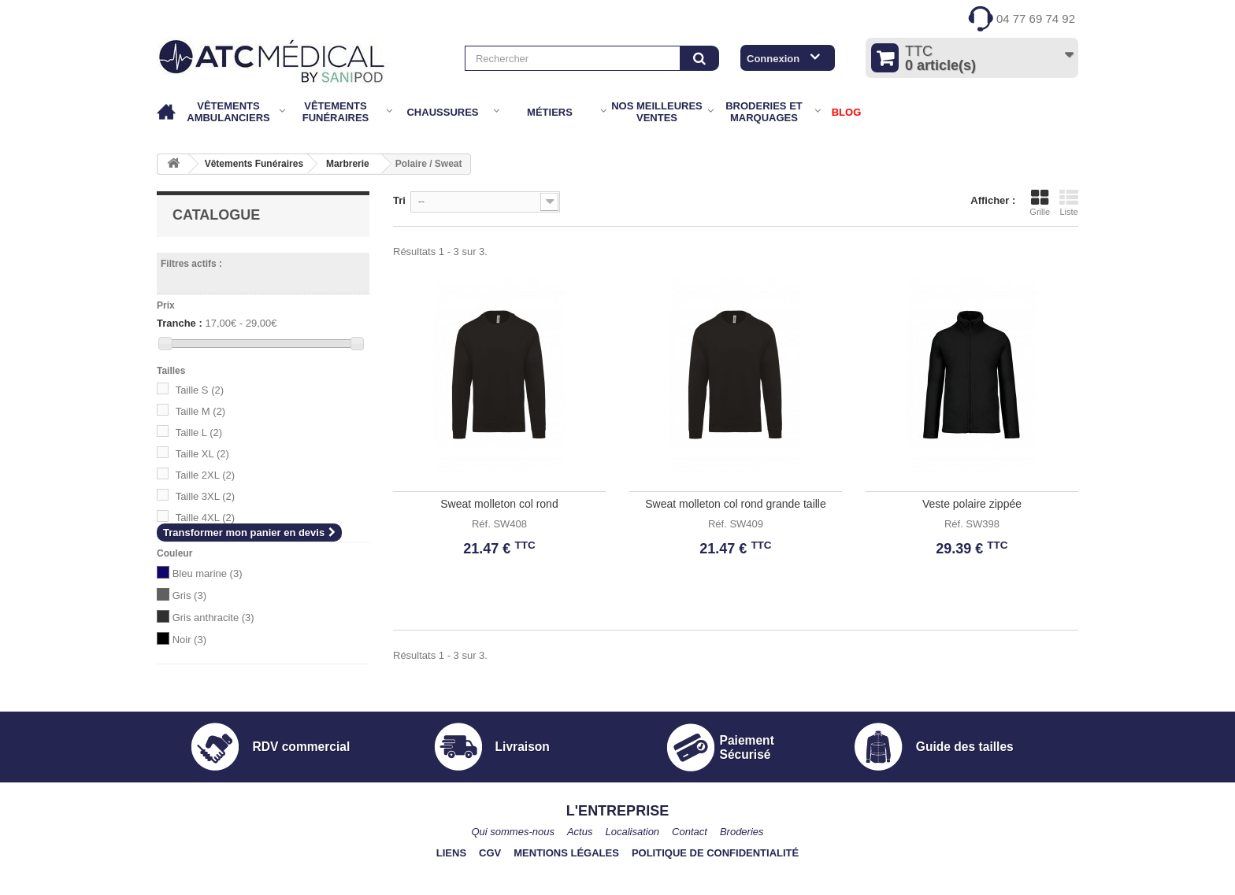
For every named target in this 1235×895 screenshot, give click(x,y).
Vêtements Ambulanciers (228, 112)
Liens (451, 887)
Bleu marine (207, 573)
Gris (189, 595)
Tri (399, 200)
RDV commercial (301, 780)
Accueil (167, 112)
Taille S (200, 390)
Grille (1039, 202)
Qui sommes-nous (512, 866)
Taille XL (202, 454)
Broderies (742, 866)
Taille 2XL (205, 475)
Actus (580, 866)
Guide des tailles (965, 780)
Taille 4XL (205, 517)
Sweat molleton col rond (499, 503)
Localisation (632, 866)
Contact (689, 866)
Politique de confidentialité (715, 887)
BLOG (847, 112)
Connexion (773, 59)
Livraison (522, 780)
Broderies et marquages (764, 112)
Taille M (201, 411)
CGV (490, 887)
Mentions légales (566, 887)
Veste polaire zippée (972, 503)
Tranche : (179, 323)
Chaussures (442, 112)
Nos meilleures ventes (657, 112)
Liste (1068, 202)
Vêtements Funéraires (335, 112)
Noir (189, 639)
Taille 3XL (205, 496)
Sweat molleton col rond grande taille (735, 503)
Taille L (199, 432)
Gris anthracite (213, 617)
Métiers (550, 112)
